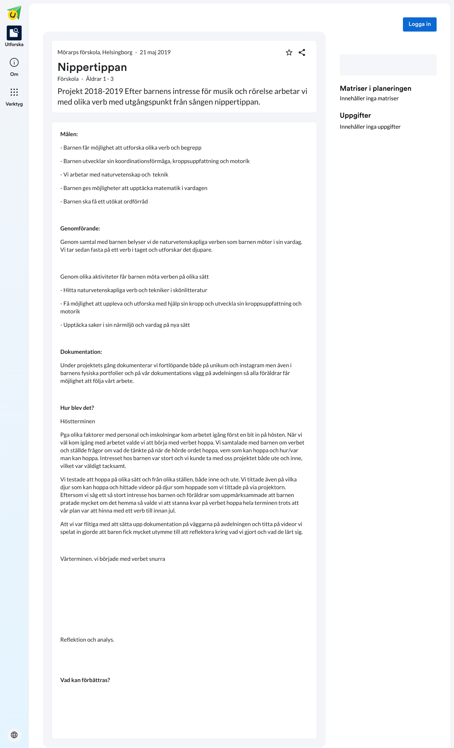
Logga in (420, 24)
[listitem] (14, 37)
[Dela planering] (301, 52)
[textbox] (184, 430)
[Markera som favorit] (289, 52)
